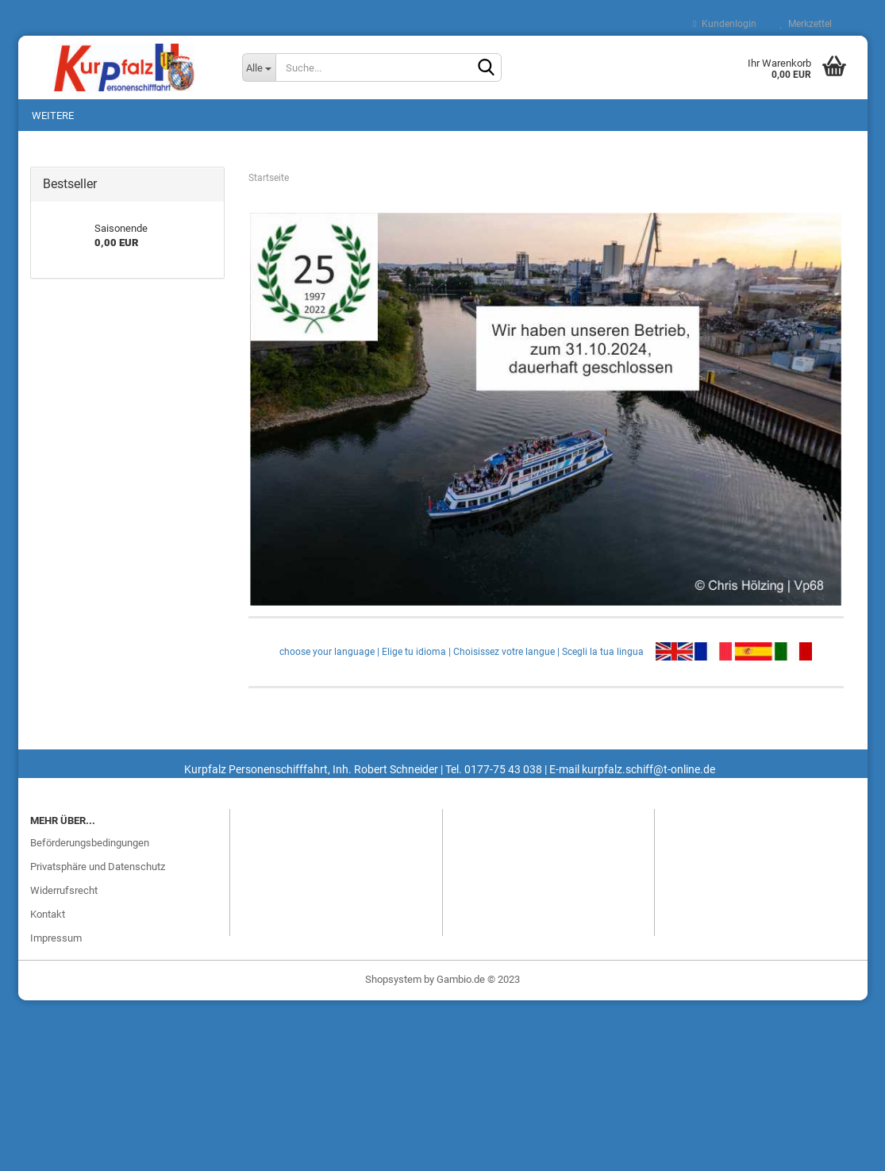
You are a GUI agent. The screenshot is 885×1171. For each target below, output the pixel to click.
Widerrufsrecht (64, 890)
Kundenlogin (724, 23)
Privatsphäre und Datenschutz (97, 866)
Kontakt (47, 914)
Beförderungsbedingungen (89, 843)
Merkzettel (806, 23)
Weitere (53, 115)
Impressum (56, 938)
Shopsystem (393, 979)
